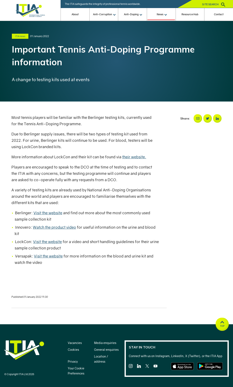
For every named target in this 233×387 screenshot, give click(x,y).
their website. (134, 157)
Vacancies (75, 343)
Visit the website (47, 212)
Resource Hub (190, 14)
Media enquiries (105, 343)
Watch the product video (54, 227)
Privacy (73, 361)
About (75, 14)
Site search (213, 5)
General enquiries (106, 349)
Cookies (73, 349)
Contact (218, 14)
